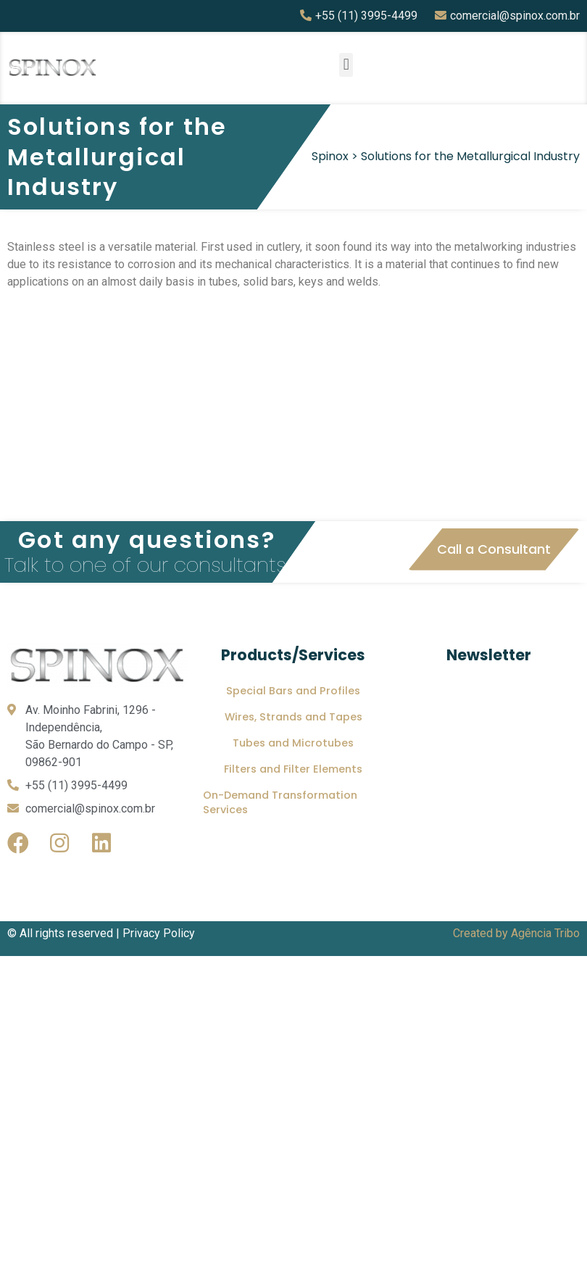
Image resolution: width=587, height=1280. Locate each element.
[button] (346, 65)
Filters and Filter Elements (293, 769)
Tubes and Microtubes (293, 743)
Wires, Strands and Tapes (293, 717)
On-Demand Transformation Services (280, 802)
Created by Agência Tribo (516, 933)
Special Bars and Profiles (293, 690)
